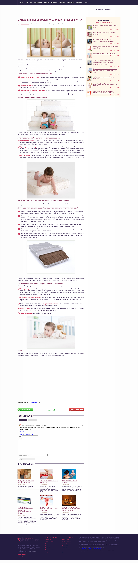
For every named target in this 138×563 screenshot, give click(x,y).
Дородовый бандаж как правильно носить (105, 84)
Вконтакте (32, 420)
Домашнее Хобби (50, 544)
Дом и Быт (29, 2)
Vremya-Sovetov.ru (32, 554)
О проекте (20, 559)
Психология (70, 2)
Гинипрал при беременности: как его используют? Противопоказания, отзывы (25, 513)
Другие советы (66, 554)
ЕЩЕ (86, 2)
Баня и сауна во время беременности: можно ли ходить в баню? (71, 511)
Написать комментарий (26, 434)
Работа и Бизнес (66, 544)
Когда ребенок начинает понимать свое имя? (105, 47)
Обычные (23, 420)
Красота (46, 2)
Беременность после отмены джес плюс (105, 26)
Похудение (79, 2)
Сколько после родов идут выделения (49, 484)
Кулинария (62, 2)
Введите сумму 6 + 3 (25, 457)
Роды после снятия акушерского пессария (104, 33)
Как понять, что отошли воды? (104, 54)
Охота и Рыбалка (66, 546)
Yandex (102, 12)
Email (20, 439)
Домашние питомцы (67, 540)
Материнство (38, 2)
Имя (20, 436)
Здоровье (54, 2)
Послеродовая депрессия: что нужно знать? (26, 484)
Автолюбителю (66, 552)
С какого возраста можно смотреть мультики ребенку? (103, 40)
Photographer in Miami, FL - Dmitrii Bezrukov (90, 551)
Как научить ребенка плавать (69, 484)
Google (107, 12)
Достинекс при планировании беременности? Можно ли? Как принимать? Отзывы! (104, 62)
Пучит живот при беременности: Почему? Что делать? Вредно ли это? (105, 70)
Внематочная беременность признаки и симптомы (49, 511)
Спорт (47, 554)
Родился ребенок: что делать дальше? (103, 77)
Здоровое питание (50, 552)
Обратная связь (22, 557)
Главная (21, 2)
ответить (21, 431)
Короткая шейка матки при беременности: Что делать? (103, 92)
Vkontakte (98, 12)
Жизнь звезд (65, 548)
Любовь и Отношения (51, 540)
